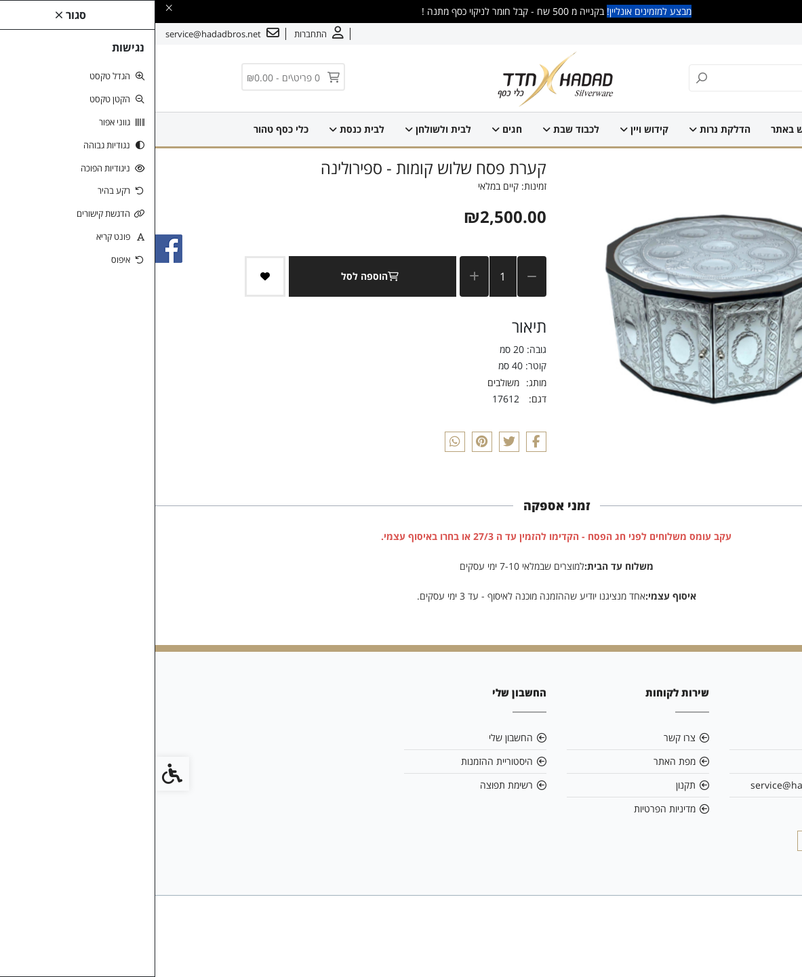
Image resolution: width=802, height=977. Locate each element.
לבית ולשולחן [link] (282, 129)
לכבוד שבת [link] (415, 129)
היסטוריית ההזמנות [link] (342, 761)
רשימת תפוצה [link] (351, 784)
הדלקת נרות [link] (564, 129)
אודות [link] (749, 34)
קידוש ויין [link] (488, 129)
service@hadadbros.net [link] (649, 784)
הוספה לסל (217, 276)
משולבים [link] (348, 382)
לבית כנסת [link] (201, 129)
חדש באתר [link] (638, 129)
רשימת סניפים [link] (676, 761)
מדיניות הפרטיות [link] (509, 808)
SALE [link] (692, 129)
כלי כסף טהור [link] (125, 129)
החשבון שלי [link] (356, 737)
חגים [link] (351, 129)
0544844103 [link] (676, 808)
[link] (771, 946)
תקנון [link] (530, 784)
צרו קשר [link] (711, 34)
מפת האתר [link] (519, 761)
